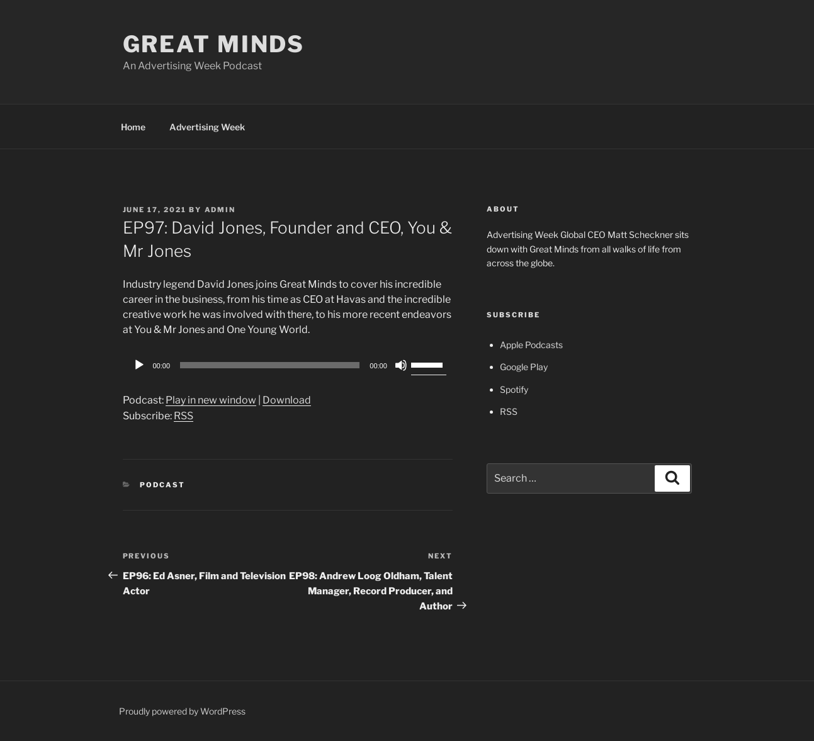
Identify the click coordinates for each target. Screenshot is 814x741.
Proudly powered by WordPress (182, 711)
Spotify (514, 389)
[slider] (269, 365)
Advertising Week (207, 127)
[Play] (139, 365)
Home (133, 127)
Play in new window (211, 400)
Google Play (524, 366)
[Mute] (401, 365)
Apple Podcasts (531, 344)
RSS (183, 416)
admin (220, 209)
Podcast (162, 484)
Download (287, 400)
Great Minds (214, 44)
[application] (288, 365)
